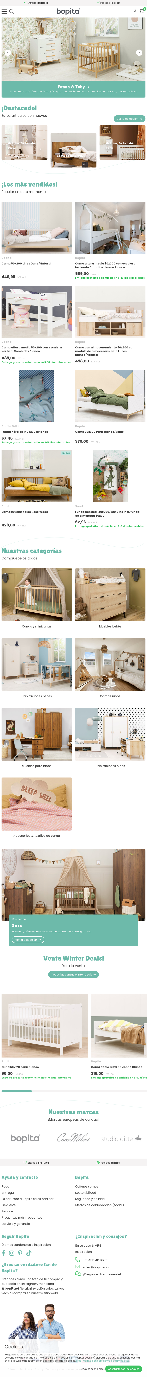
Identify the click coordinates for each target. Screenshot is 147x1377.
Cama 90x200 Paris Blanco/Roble (99, 432)
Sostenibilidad (85, 1197)
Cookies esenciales (92, 1369)
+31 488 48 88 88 (95, 1264)
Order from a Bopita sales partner (28, 1203)
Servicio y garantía (16, 1228)
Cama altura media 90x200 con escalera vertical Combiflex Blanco (32, 349)
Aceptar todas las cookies (123, 1369)
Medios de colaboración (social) (99, 1209)
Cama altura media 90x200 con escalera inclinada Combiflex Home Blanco (105, 265)
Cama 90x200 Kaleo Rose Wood (25, 512)
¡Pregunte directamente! (102, 1278)
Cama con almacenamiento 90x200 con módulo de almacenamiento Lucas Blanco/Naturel (104, 351)
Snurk (79, 506)
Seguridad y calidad (90, 1203)
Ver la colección (129, 119)
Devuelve (9, 1209)
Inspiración (83, 1256)
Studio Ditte (10, 426)
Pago (5, 1191)
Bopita (6, 258)
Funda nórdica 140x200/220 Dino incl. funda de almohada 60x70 (107, 513)
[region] (73, 1042)
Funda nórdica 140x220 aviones (25, 432)
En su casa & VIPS (88, 1250)
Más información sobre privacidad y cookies (102, 1360)
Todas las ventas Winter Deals (73, 979)
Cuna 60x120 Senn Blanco (20, 1071)
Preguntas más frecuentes (22, 1222)
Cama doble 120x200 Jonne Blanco (116, 1071)
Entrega (8, 1197)
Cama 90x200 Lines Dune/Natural (26, 263)
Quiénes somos (86, 1191)
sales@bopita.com (97, 1271)
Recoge (7, 1215)
